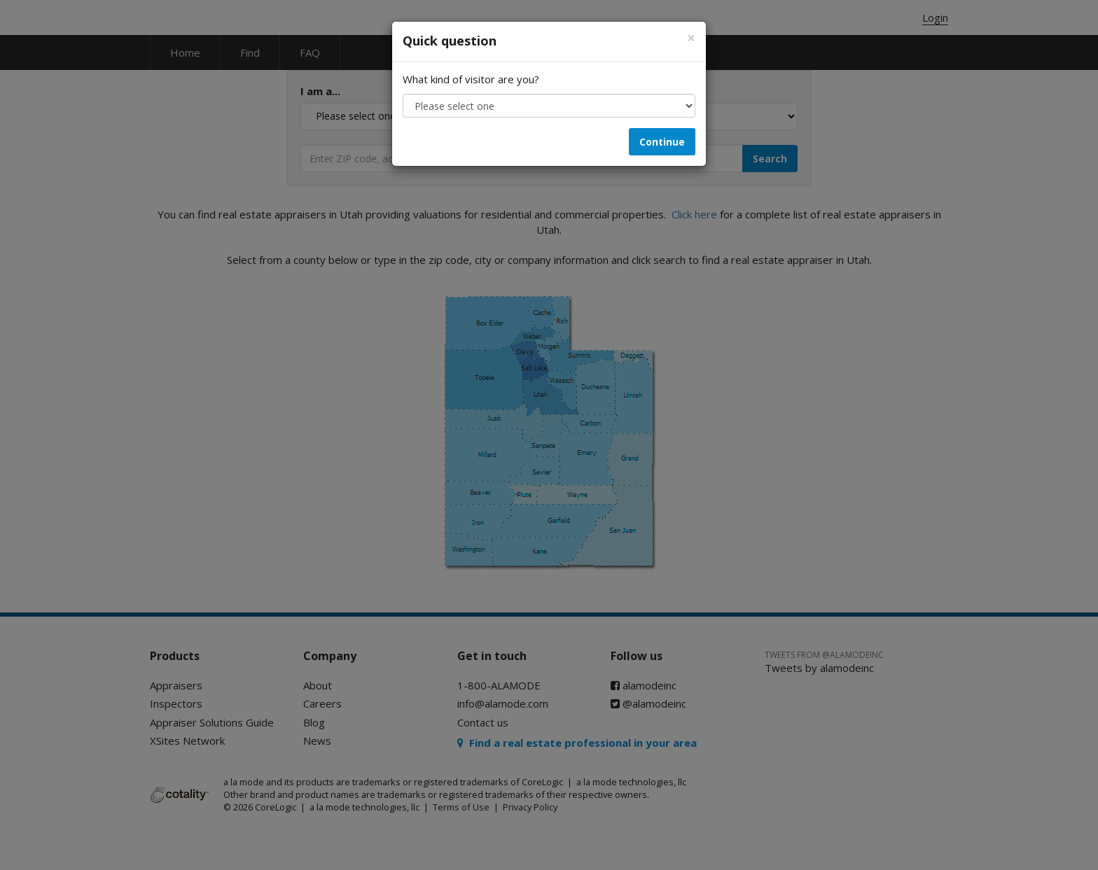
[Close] (691, 38)
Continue (662, 141)
